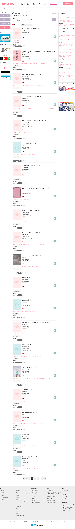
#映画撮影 (17, 468)
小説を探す (3, 490)
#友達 (17, 154)
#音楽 (23, 177)
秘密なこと (25, 277)
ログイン (5, 19)
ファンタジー (18, 506)
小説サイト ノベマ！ (67, 510)
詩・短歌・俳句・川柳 (20, 515)
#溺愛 (31, 85)
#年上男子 (29, 266)
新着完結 (2, 492)
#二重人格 (25, 132)
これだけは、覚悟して (28, 367)
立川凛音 (24, 76)
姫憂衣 (23, 391)
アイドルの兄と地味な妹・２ (29, 457)
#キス (24, 423)
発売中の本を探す (35, 490)
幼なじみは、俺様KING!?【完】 (30, 74)
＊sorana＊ (24, 122)
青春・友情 (18, 499)
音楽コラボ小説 (3, 499)
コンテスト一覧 (50, 490)
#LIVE (24, 468)
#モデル (14, 40)
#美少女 (38, 85)
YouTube (64, 498)
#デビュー (25, 154)
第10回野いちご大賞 (51, 496)
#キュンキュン (36, 289)
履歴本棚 (5, 16)
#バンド (17, 177)
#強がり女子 (29, 108)
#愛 (27, 401)
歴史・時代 (18, 508)
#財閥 (34, 177)
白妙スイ (24, 54)
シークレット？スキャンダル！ (30, 233)
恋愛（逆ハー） (19, 495)
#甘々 (21, 85)
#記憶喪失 (21, 311)
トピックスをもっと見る (66, 83)
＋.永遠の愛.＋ (26, 389)
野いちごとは (5, 27)
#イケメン (41, 63)
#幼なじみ (15, 63)
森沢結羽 (24, 98)
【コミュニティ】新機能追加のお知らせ (66, 17)
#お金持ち (21, 154)
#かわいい (26, 378)
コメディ (18, 510)
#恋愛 (22, 63)
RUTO (23, 436)
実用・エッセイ (19, 513)
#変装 (20, 177)
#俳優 (14, 244)
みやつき (24, 279)
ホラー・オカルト (19, 504)
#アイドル (32, 333)
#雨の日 (40, 378)
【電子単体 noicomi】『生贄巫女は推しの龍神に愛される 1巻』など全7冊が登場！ (66, 45)
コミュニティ (3, 501)
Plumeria (24, 167)
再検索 (53, 19)
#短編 (14, 378)
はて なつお (24, 212)
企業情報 (64, 521)
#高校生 (29, 132)
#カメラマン (45, 289)
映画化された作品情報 (36, 502)
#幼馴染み (27, 244)
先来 (23, 145)
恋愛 (17, 492)
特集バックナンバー (51, 500)
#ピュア (27, 63)
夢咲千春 (24, 190)
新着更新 (2, 495)
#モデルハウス (43, 108)
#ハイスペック (23, 108)
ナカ (23, 414)
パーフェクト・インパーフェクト (31, 255)
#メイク (14, 199)
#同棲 (31, 63)
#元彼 (39, 423)
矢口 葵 (23, 324)
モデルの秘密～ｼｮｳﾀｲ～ (28, 143)
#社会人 (37, 132)
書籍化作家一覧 (35, 493)
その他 (17, 517)
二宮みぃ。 (24, 369)
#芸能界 (14, 333)
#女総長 (17, 445)
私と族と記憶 (25, 300)
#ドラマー (37, 177)
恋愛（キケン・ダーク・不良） (22, 493)
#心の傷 (31, 289)
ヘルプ (60, 521)
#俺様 (14, 85)
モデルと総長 (25, 345)
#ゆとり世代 (51, 108)
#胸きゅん (44, 378)
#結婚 (14, 401)
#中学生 (34, 63)
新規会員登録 (67, 3)
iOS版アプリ (65, 490)
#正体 (35, 154)
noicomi (33, 498)
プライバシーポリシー (45, 521)
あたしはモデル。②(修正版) (29, 28)
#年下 (22, 132)
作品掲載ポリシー (27, 521)
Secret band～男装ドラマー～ (30, 165)
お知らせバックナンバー (66, 28)
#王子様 (27, 423)
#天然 (45, 85)
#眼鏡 (41, 177)
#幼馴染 (17, 401)
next (45, 478)
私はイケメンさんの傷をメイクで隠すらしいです (35, 188)
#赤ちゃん (25, 401)
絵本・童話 (18, 511)
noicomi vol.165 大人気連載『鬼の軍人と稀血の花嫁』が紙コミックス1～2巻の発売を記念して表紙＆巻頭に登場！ (66, 51)
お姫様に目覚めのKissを (28, 412)
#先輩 (37, 63)
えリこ (23, 30)
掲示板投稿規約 (36, 521)
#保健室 (25, 199)
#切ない (42, 85)
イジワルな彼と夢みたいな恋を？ (31, 96)
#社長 (47, 108)
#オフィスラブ (35, 108)
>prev (24, 478)
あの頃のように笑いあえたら (29, 210)
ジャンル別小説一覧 (4, 497)
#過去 (25, 221)
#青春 (35, 244)
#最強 (27, 311)
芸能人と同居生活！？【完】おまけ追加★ (33, 121)
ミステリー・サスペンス (20, 502)
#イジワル (15, 108)
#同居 (25, 63)
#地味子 (19, 289)
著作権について (54, 521)
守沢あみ (24, 234)
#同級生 (18, 108)
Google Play (7, 72)
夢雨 (23, 257)
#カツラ (44, 177)
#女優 (34, 445)
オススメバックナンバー (52, 502)
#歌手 (24, 244)
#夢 (38, 108)
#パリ (21, 468)
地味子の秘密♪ (26, 434)
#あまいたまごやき (35, 266)
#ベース (21, 266)
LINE (64, 500)
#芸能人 (17, 40)
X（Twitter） (65, 496)
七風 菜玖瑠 (24, 302)
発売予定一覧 (34, 492)
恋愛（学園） (18, 497)
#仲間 (28, 221)
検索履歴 (53, 13)
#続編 (30, 311)
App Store (2, 72)
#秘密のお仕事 (23, 333)
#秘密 (33, 154)
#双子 (44, 244)
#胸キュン (45, 63)
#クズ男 (17, 199)
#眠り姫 (14, 423)
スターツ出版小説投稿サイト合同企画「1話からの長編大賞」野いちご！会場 (54, 493)
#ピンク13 (18, 132)
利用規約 (10, 521)
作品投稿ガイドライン (18, 521)
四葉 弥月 (24, 458)
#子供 (24, 356)
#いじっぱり (31, 423)
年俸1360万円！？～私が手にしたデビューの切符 (35, 322)
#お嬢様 (29, 154)
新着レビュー (3, 493)
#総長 (17, 311)
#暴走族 (33, 311)
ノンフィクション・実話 (20, 501)
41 (42, 478)
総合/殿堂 (18, 490)
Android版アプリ (66, 492)
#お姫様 (20, 423)
